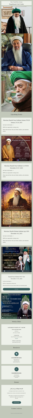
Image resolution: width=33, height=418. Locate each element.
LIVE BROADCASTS (16, 357)
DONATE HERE (16, 402)
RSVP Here (16, 289)
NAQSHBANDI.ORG (16, 373)
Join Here (16, 338)
